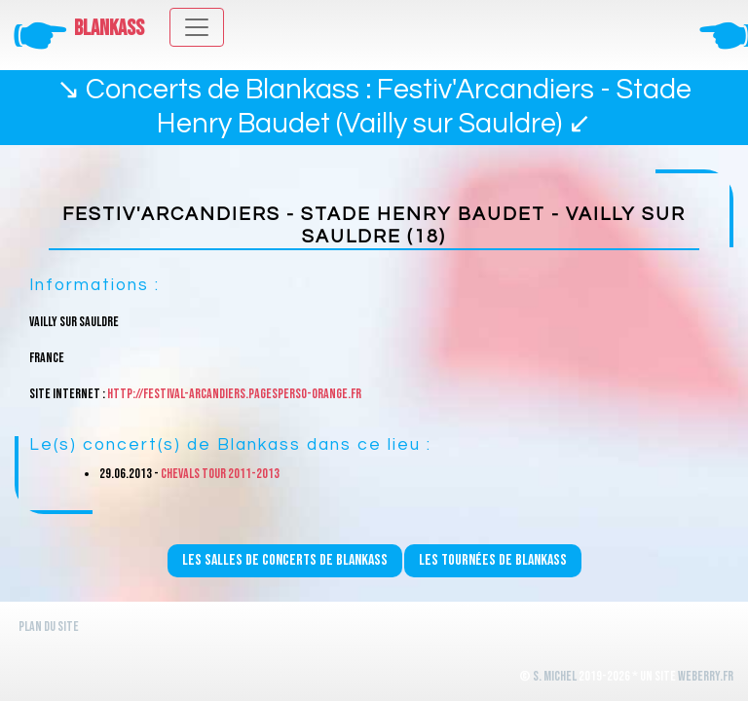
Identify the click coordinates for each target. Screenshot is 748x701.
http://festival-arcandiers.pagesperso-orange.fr (234, 394)
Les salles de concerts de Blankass (285, 560)
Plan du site (49, 626)
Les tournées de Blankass (493, 560)
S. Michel (555, 676)
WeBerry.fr (705, 676)
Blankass (109, 29)
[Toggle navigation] (196, 27)
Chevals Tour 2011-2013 (220, 473)
